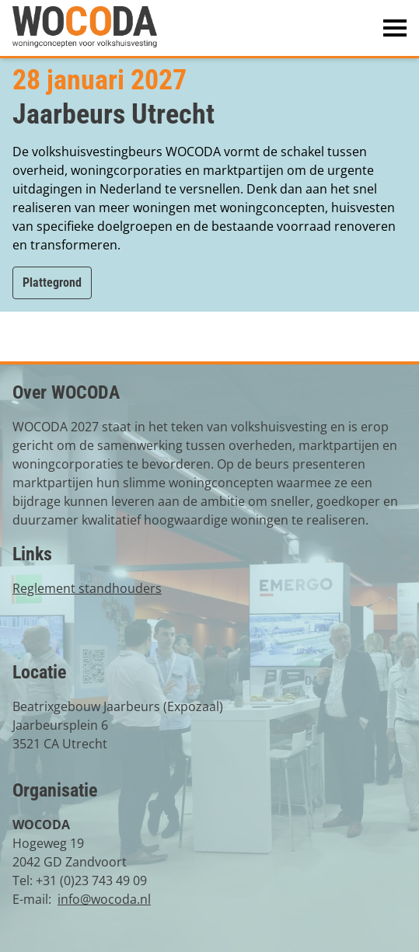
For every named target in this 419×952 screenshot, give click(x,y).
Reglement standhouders (87, 588)
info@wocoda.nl (104, 899)
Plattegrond (52, 282)
